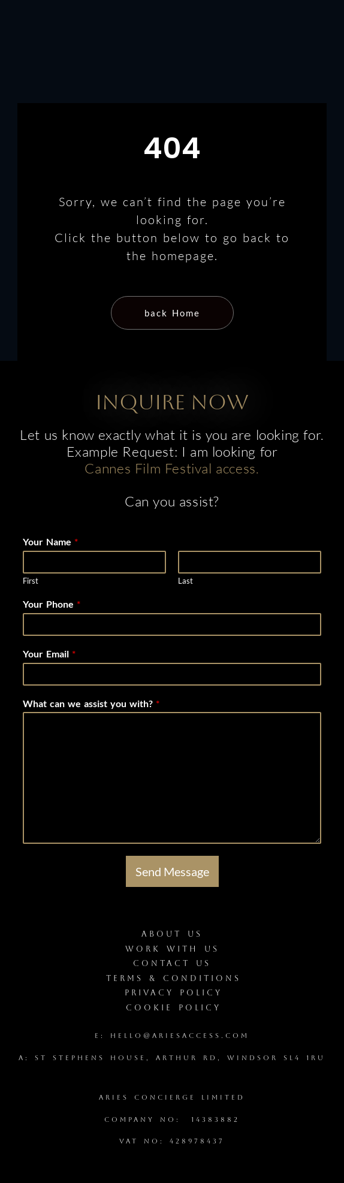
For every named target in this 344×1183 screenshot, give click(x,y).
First (30, 581)
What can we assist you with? (91, 703)
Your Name (50, 541)
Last (185, 581)
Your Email (49, 653)
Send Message (172, 871)
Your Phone (51, 603)
